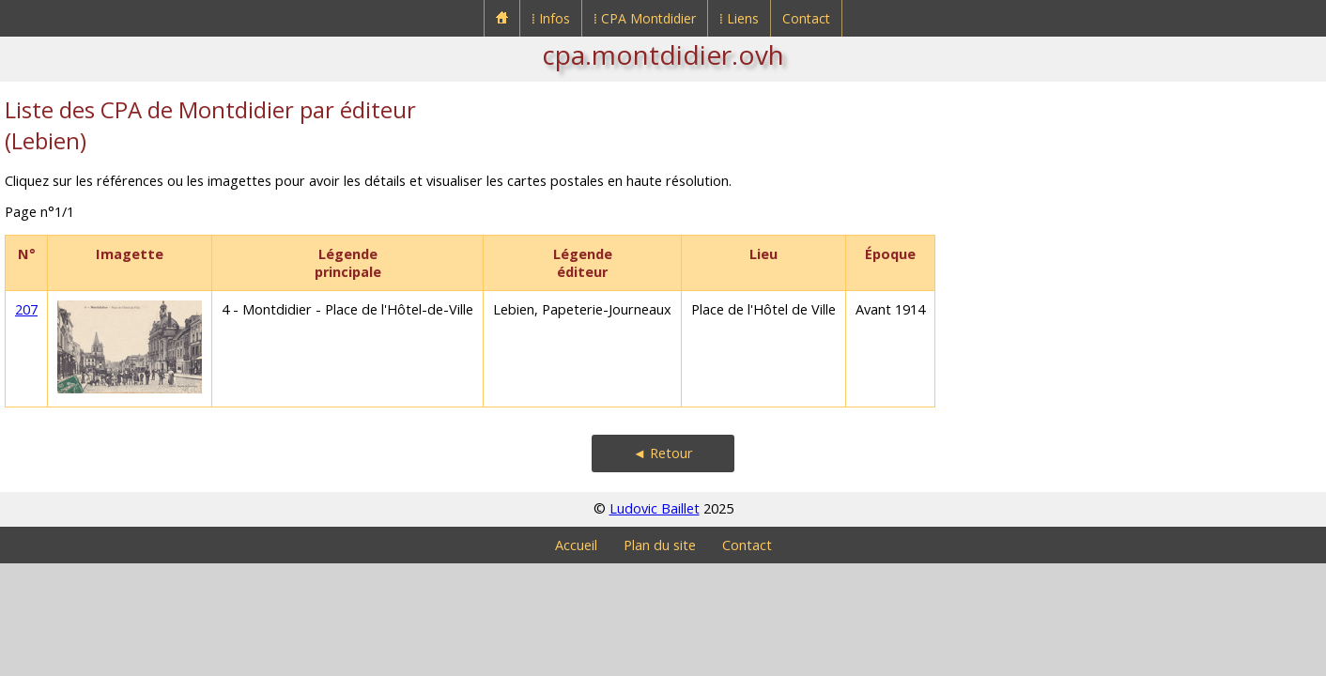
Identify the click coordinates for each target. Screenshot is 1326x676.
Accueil (576, 545)
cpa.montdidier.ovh (663, 54)
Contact (806, 18)
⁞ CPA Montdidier (645, 18)
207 (26, 309)
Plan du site (660, 545)
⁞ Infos (551, 18)
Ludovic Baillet (654, 508)
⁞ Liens (739, 18)
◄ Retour (663, 453)
